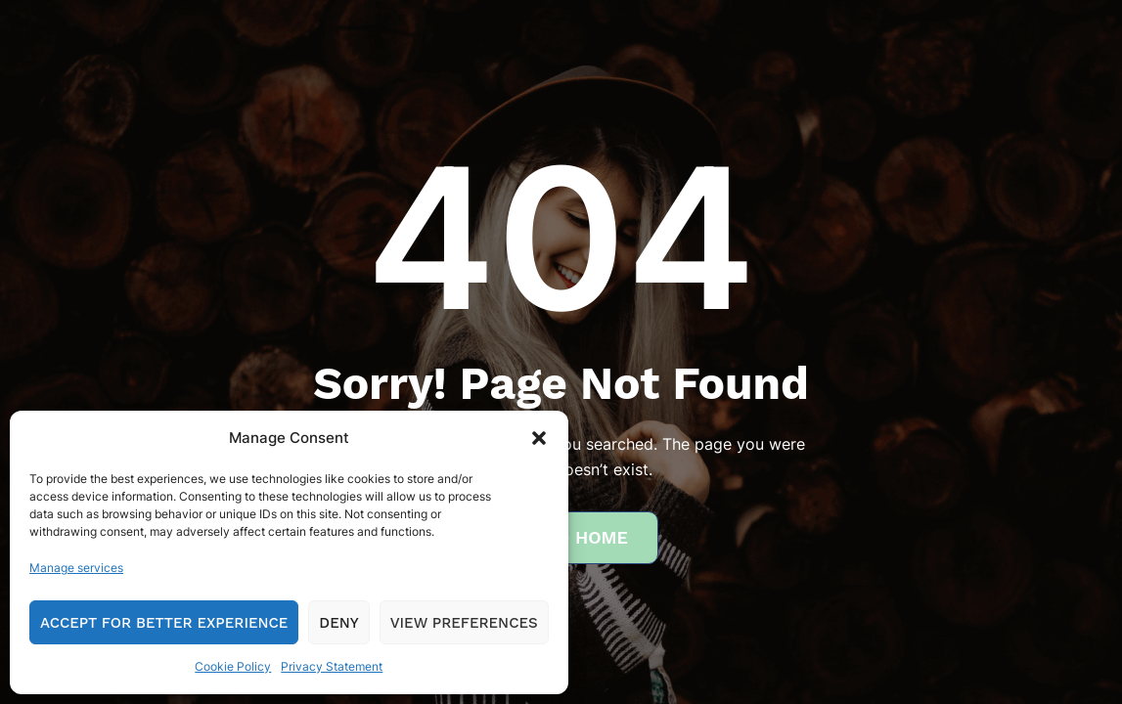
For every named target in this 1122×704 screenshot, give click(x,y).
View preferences (464, 623)
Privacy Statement (331, 666)
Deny (338, 623)
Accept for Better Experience (164, 623)
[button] (539, 438)
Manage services (76, 567)
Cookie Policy (233, 666)
